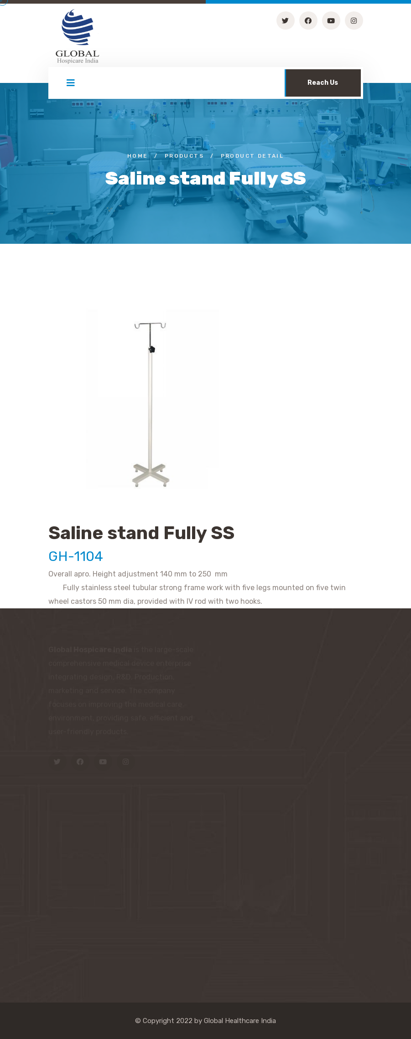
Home (137, 156)
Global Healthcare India (240, 1021)
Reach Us (322, 83)
